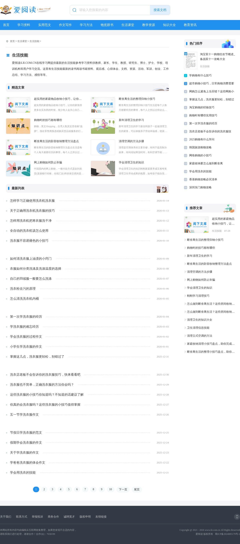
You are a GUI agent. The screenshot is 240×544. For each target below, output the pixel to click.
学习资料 (23, 25)
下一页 (123, 489)
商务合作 (53, 516)
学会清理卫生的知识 (131, 162)
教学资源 (148, 25)
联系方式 (21, 516)
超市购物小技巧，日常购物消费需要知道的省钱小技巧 (211, 84)
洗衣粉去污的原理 (23, 288)
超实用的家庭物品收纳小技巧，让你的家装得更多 (59, 98)
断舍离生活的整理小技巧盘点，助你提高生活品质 (211, 351)
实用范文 (44, 25)
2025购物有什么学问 (201, 139)
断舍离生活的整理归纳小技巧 (137, 98)
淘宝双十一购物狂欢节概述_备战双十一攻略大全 (217, 57)
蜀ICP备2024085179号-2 (227, 534)
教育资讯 (190, 25)
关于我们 (5, 516)
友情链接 (101, 516)
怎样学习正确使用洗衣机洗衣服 (32, 200)
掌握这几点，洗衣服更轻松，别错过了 (37, 356)
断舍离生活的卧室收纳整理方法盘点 (56, 141)
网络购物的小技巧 (200, 155)
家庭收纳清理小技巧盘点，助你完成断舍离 (211, 343)
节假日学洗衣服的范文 (26, 432)
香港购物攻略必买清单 (203, 179)
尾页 (137, 489)
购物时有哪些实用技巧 (203, 115)
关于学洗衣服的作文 (24, 452)
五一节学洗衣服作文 (24, 414)
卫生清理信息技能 (198, 327)
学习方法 (86, 25)
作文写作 (65, 25)
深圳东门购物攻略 (200, 187)
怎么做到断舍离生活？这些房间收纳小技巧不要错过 (211, 303)
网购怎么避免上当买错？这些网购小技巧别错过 (211, 92)
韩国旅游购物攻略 (200, 147)
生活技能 (34, 41)
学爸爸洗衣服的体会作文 (27, 462)
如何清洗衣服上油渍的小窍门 (31, 258)
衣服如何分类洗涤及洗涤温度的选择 (35, 268)
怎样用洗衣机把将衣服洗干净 (31, 220)
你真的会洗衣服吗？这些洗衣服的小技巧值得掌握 (45, 404)
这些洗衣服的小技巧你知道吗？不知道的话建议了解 (47, 394)
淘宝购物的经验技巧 (201, 107)
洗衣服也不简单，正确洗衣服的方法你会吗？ (42, 384)
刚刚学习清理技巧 (198, 295)
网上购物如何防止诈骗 (48, 162)
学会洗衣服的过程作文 (26, 336)
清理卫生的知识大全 (199, 319)
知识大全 (169, 25)
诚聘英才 (69, 516)
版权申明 (85, 516)
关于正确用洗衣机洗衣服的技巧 (32, 210)
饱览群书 (107, 25)
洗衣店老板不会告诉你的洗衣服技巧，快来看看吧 (45, 374)
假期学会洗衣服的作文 (26, 442)
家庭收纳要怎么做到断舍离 (206, 163)
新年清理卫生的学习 (131, 120)
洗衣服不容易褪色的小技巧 (29, 240)
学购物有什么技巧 (200, 75)
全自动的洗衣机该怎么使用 (29, 230)
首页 (6, 25)
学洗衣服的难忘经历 (24, 326)
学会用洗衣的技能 (23, 472)
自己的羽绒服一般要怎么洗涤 (31, 278)
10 (110, 489)
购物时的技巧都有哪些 (48, 120)
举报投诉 (37, 516)
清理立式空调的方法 (199, 335)
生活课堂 (127, 25)
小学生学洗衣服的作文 (26, 346)
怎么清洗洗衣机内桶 (24, 298)
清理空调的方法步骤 (131, 141)
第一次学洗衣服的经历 (26, 316)
